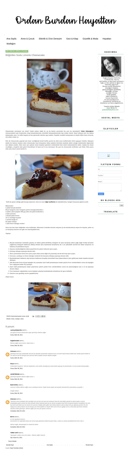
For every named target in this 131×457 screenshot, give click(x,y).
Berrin (12, 416)
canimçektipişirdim (16, 330)
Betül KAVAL (14, 385)
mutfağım (17, 318)
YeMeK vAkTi (14, 432)
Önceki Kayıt (89, 445)
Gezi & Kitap (72, 38)
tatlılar (22, 318)
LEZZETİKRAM (14, 374)
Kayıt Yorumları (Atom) (16, 448)
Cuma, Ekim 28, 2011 (16, 335)
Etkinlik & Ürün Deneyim (50, 38)
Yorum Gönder (12, 441)
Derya (12, 363)
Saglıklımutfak (14, 340)
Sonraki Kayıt (10, 445)
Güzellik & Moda (90, 38)
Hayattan (107, 38)
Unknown (13, 351)
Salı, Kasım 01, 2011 (16, 437)
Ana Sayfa (11, 38)
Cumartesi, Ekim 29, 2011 (17, 411)
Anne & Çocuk (27, 38)
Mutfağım (11, 44)
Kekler (12, 318)
